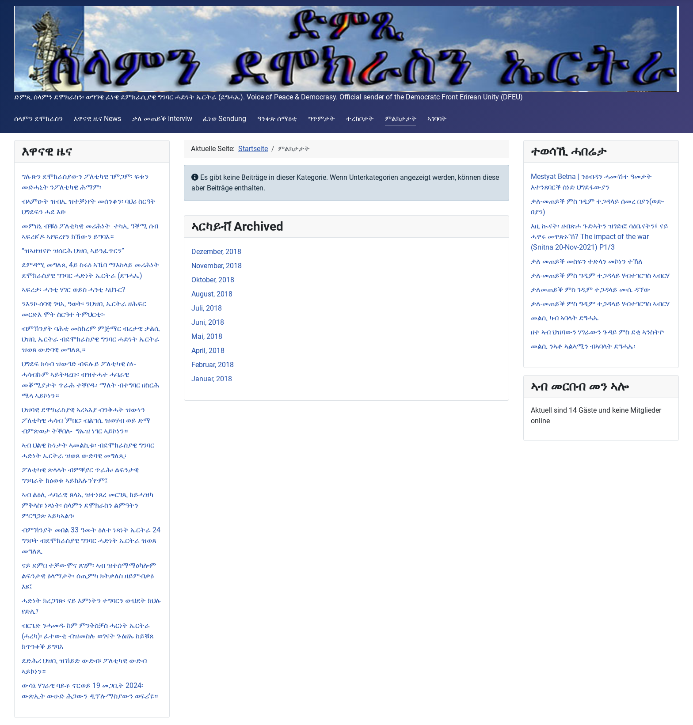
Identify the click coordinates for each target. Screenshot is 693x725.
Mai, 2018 (206, 336)
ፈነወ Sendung (224, 118)
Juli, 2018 (206, 308)
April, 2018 (208, 350)
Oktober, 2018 (212, 280)
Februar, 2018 (212, 365)
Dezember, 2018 (216, 251)
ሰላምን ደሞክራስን (38, 118)
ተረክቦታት (360, 118)
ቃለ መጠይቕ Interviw (162, 118)
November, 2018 (216, 266)
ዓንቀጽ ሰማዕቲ (277, 118)
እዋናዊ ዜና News (97, 118)
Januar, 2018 (211, 379)
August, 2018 (211, 294)
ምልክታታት (401, 118)
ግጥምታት (321, 118)
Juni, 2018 (207, 322)
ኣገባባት (437, 118)
